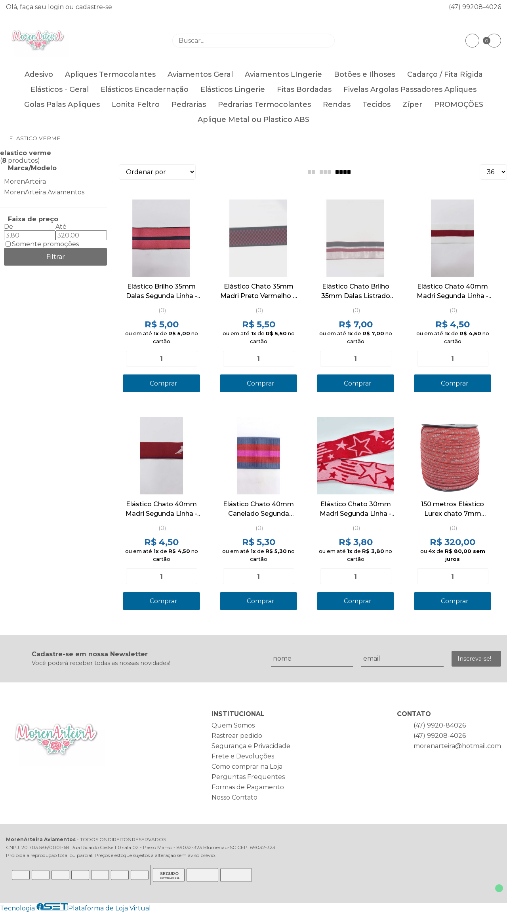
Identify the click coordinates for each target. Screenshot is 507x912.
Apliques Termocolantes (110, 74)
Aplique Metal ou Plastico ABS (253, 119)
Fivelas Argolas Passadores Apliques (410, 89)
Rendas (337, 104)
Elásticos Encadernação (145, 89)
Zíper (412, 104)
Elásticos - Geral (59, 89)
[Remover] (135, 358)
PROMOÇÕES (458, 104)
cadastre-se (94, 7)
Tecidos (376, 104)
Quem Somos (233, 725)
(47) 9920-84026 (440, 725)
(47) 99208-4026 (475, 7)
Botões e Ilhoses (364, 74)
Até (61, 226)
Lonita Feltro (136, 104)
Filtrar (55, 256)
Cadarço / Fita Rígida (445, 74)
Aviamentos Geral (200, 74)
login (56, 7)
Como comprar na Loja (247, 766)
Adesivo (39, 74)
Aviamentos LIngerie (283, 74)
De (8, 226)
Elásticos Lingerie (232, 89)
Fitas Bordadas (304, 89)
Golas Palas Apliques (62, 104)
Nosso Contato (234, 797)
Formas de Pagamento (248, 787)
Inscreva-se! (474, 658)
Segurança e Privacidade (251, 746)
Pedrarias (189, 104)
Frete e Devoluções (243, 756)
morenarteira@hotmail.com (457, 746)
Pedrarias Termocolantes (264, 104)
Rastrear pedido (237, 735)
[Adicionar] (187, 358)
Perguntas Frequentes (248, 777)
